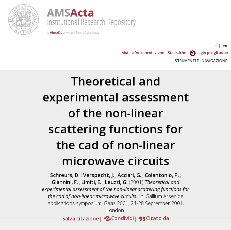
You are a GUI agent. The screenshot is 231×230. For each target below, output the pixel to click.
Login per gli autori (209, 52)
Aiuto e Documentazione (143, 52)
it (216, 45)
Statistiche (177, 52)
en (225, 45)
